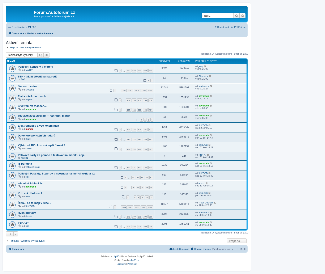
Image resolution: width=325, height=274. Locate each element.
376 (128, 216)
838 (134, 70)
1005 (130, 207)
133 (134, 100)
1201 (123, 90)
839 (139, 70)
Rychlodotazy (27, 212)
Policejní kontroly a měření (35, 66)
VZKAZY (23, 222)
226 (128, 226)
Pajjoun (29, 99)
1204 (143, 90)
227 (134, 226)
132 (128, 100)
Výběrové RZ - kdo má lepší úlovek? (41, 145)
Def (23, 79)
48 (133, 177)
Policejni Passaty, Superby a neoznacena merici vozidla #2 (56, 173)
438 (134, 139)
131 (134, 167)
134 (139, 100)
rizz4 (27, 196)
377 (134, 216)
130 (128, 167)
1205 (150, 90)
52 (151, 177)
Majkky (29, 70)
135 (145, 100)
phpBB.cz (134, 260)
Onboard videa (27, 86)
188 (134, 110)
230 (150, 226)
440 (145, 139)
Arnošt (28, 216)
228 (139, 226)
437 (128, 139)
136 (150, 100)
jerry (200, 66)
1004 (123, 207)
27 (138, 187)
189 (139, 110)
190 (145, 110)
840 (145, 70)
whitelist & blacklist (30, 183)
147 (150, 149)
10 (142, 197)
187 (128, 110)
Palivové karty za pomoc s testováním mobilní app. (51, 155)
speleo (28, 148)
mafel (28, 139)
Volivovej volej (32, 167)
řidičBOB (203, 125)
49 (138, 177)
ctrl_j (27, 177)
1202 (130, 90)
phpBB (116, 256)
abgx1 (201, 183)
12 (151, 197)
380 (150, 216)
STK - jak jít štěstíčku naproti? (37, 76)
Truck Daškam (205, 202)
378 (139, 216)
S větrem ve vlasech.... (32, 106)
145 (139, 149)
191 (150, 110)
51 (147, 177)
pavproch (203, 96)
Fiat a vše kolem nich (32, 96)
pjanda (29, 129)
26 (133, 187)
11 (147, 197)
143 (128, 149)
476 (145, 129)
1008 (150, 207)
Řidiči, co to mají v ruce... (34, 203)
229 (145, 226)
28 (142, 187)
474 (134, 129)
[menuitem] (32, 27)
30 (151, 187)
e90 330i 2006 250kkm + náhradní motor (44, 115)
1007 (143, 207)
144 (134, 149)
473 (128, 129)
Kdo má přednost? (30, 193)
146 (145, 149)
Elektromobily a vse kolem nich (38, 125)
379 (145, 216)
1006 (137, 207)
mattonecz (203, 86)
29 (147, 187)
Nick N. (24, 158)
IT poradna (25, 163)
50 (142, 177)
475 (139, 129)
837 (128, 70)
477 (150, 129)
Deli (27, 226)
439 (139, 139)
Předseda (203, 76)
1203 (137, 90)
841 (150, 70)
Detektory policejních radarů (36, 135)
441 (150, 139)
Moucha (29, 89)
